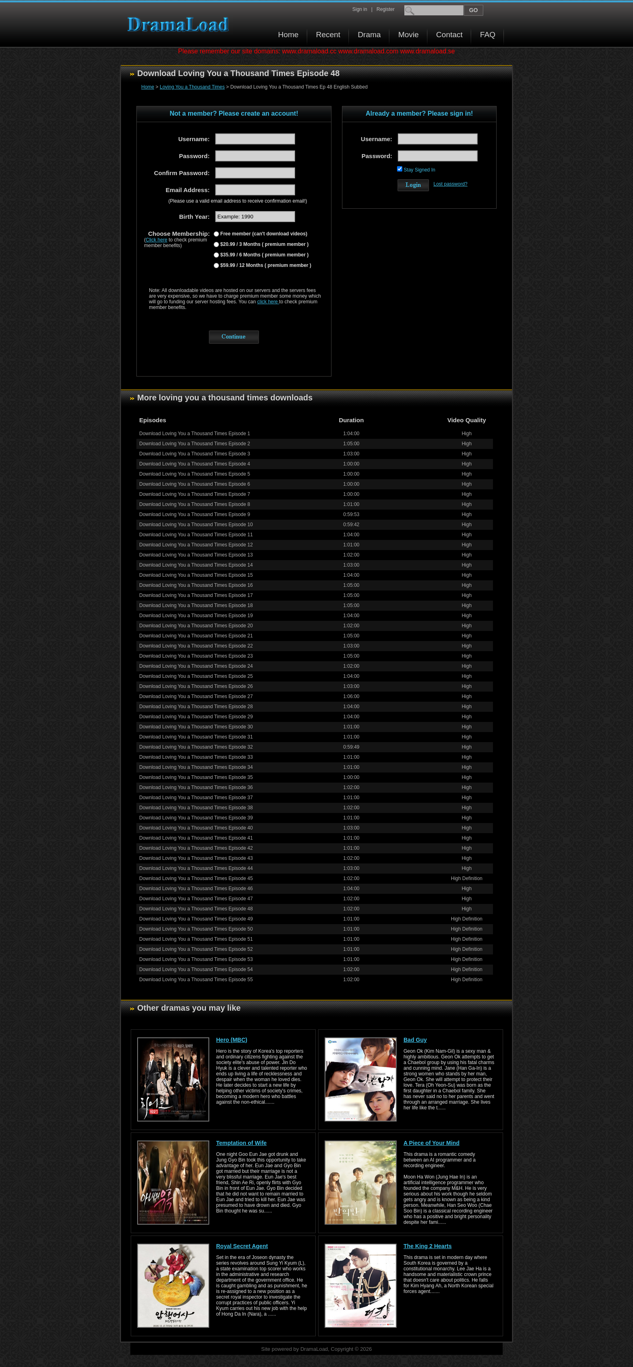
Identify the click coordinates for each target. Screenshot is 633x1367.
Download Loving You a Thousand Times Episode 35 (196, 777)
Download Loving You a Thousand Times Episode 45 (196, 878)
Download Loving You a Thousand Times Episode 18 (196, 605)
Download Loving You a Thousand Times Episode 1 (194, 433)
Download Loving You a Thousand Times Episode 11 (196, 534)
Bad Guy (415, 1040)
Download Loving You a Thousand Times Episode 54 (196, 969)
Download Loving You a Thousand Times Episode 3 (194, 454)
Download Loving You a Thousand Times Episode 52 (196, 949)
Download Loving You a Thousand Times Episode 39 (196, 818)
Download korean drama (180, 24)
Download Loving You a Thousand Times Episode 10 (196, 524)
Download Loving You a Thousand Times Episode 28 (196, 706)
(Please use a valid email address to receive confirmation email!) (237, 201)
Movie (408, 34)
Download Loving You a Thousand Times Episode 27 (196, 696)
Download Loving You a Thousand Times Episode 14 (196, 565)
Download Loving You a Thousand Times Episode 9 (194, 514)
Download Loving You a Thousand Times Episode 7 (194, 494)
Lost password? (450, 184)
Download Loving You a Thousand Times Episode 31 (196, 737)
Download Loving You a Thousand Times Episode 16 (196, 585)
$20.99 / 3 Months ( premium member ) (263, 244)
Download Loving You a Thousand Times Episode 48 (196, 909)
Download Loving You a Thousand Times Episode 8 (194, 504)
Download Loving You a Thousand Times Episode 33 (196, 757)
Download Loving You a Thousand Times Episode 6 (194, 484)
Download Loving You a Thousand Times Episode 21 (196, 636)
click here (268, 302)
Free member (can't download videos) (263, 234)
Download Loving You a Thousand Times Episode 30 (196, 727)
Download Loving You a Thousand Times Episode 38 (196, 807)
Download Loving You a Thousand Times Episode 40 (196, 828)
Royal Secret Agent (242, 1246)
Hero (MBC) (231, 1040)
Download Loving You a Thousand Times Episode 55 (196, 979)
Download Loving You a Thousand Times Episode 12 (196, 545)
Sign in (359, 9)
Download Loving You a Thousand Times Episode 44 (196, 868)
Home (288, 34)
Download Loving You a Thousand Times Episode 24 (196, 666)
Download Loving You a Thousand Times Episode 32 (196, 747)
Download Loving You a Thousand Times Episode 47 (196, 898)
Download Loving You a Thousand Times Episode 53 (196, 959)
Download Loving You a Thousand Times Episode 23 (196, 656)
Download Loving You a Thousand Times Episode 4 (194, 464)
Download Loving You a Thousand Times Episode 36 (196, 787)
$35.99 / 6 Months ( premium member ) (263, 255)
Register (385, 9)
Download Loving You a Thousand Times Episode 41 (196, 838)
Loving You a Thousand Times (192, 87)
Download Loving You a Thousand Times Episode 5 (194, 474)
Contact (449, 34)
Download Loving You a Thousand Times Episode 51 (196, 939)
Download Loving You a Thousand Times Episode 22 (196, 646)
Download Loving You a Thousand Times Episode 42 (196, 848)
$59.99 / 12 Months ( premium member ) (265, 265)
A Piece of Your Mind (431, 1143)
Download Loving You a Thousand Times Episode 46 (196, 888)
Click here (156, 240)
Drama (369, 34)
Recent (328, 34)
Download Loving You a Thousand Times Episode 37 (196, 797)
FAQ (487, 34)
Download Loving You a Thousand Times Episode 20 (196, 625)
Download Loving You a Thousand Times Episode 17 (196, 595)
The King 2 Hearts (428, 1246)
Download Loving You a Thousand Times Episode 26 (196, 686)
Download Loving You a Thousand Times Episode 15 (196, 575)
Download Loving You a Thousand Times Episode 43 (196, 858)
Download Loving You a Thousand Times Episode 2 (194, 443)
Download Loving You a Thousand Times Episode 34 (196, 767)
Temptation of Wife (241, 1143)
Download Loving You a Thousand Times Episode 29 (196, 716)
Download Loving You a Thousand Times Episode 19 (196, 615)
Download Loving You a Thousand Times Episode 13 (196, 555)
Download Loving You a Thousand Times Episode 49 (196, 919)
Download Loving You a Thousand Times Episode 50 (196, 929)
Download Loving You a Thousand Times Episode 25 (196, 676)
